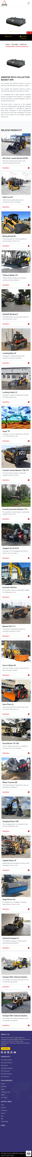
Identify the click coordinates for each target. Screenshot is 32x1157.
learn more (5, 1048)
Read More (16, 168)
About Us (3, 1107)
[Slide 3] (20, 32)
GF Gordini (15, 44)
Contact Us (4, 1110)
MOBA (3, 1095)
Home (7, 44)
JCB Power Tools (5, 1092)
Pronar (3, 1083)
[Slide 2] (17, 32)
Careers (3, 1113)
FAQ (2, 1118)
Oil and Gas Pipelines (6, 1060)
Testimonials (4, 1121)
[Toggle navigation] (28, 3)
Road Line (23, 44)
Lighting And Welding (6, 1068)
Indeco (3, 1089)
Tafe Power (4, 1097)
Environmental (5, 1076)
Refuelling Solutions (6, 1073)
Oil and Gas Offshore (6, 1062)
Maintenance (4, 1065)
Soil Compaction (5, 1071)
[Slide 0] (11, 32)
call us (8, 36)
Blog (2, 1116)
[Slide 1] (14, 32)
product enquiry (23, 37)
